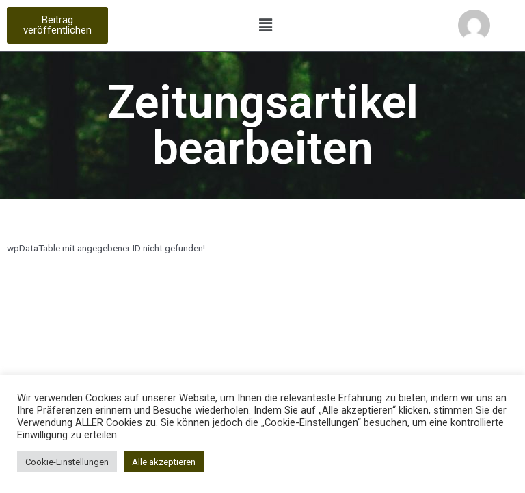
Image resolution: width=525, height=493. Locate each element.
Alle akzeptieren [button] (164, 462)
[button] (57, 25)
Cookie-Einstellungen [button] (67, 462)
